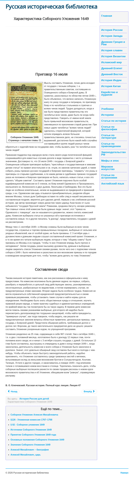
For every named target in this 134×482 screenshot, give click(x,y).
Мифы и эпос (110, 160)
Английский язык (112, 183)
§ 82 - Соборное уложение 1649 (28, 425)
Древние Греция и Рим (113, 43)
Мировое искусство (107, 167)
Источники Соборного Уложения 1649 (31, 430)
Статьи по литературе (108, 136)
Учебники (107, 109)
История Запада (111, 36)
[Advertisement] (51, 47)
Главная (106, 16)
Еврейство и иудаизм (109, 93)
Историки (107, 115)
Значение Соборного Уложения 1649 (30, 445)
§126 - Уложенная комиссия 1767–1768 (31, 420)
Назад (12, 391)
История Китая (111, 86)
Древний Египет (111, 68)
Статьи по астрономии (109, 176)
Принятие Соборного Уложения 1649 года (33, 435)
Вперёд (89, 391)
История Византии (113, 56)
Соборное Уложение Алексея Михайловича (34, 415)
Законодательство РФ (113, 153)
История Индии (111, 80)
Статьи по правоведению (111, 145)
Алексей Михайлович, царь (26, 455)
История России (111, 30)
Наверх (124, 473)
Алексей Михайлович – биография (30, 450)
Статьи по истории (113, 121)
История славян (111, 50)
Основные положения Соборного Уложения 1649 (37, 440)
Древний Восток (112, 74)
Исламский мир (111, 62)
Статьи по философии (109, 128)
